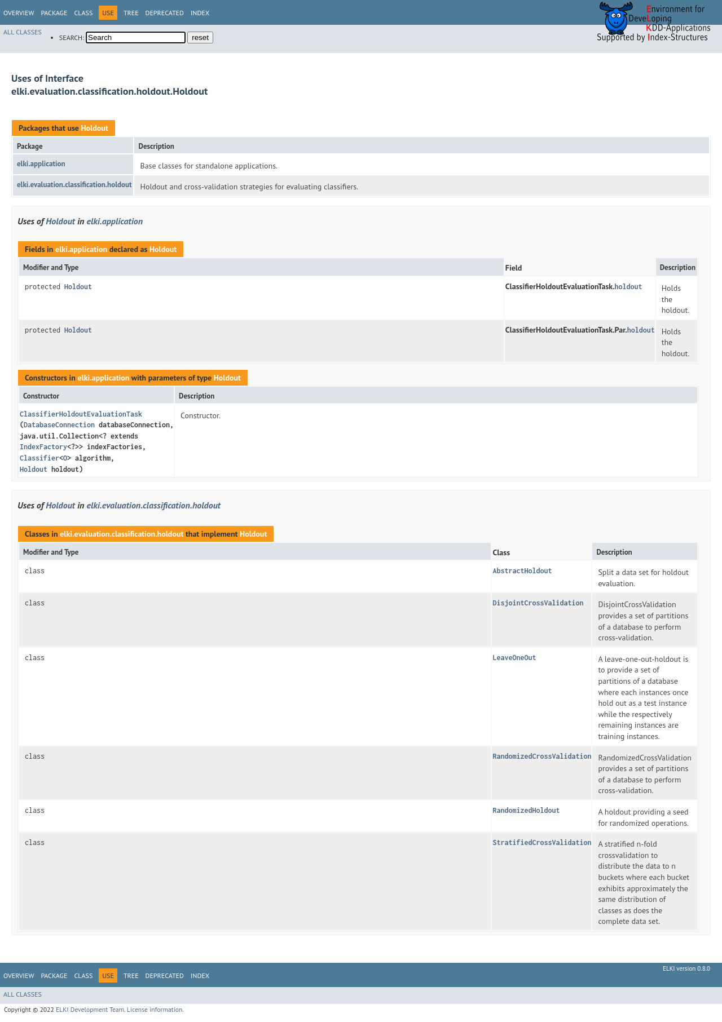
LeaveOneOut (514, 657)
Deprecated (165, 12)
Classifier (39, 458)
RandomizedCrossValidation (541, 756)
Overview (18, 12)
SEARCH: (71, 37)
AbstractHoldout (522, 571)
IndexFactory (43, 447)
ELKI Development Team (90, 1009)
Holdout (94, 128)
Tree (131, 12)
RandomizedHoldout (526, 810)
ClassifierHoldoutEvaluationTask (81, 414)
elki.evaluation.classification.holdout (74, 184)
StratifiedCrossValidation (541, 842)
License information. (155, 1009)
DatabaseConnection (59, 425)
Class (83, 12)
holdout (628, 286)
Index (200, 12)
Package (54, 12)
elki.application (41, 164)
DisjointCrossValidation (537, 603)
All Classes (22, 32)
